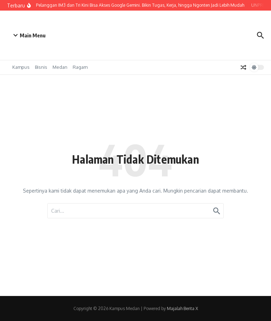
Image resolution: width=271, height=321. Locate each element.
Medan (60, 67)
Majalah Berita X (182, 308)
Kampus (21, 67)
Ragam (80, 67)
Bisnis (41, 67)
